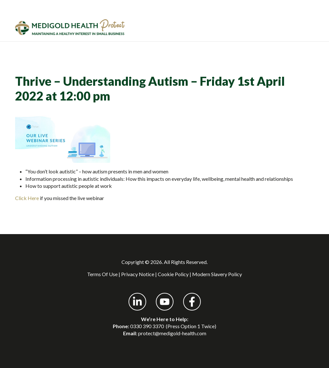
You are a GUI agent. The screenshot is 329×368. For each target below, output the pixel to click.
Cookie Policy (173, 274)
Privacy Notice (137, 274)
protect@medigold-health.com (172, 333)
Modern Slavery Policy (217, 274)
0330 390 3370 (147, 326)
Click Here (27, 198)
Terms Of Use (102, 274)
